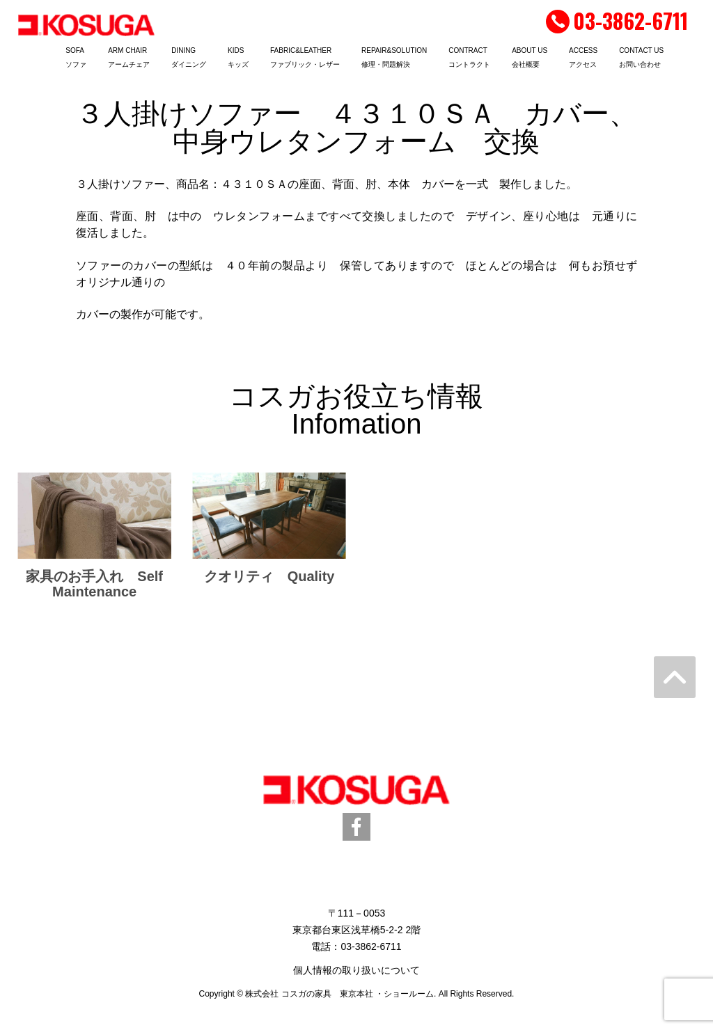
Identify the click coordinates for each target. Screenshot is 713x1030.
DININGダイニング (188, 57)
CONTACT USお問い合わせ (641, 57)
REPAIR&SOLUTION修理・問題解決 (394, 57)
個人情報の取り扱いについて (356, 970)
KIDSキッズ (238, 57)
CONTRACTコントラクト (469, 57)
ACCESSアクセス (583, 57)
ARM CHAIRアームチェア (129, 57)
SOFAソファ (75, 57)
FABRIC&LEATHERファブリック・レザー (305, 57)
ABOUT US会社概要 (529, 57)
